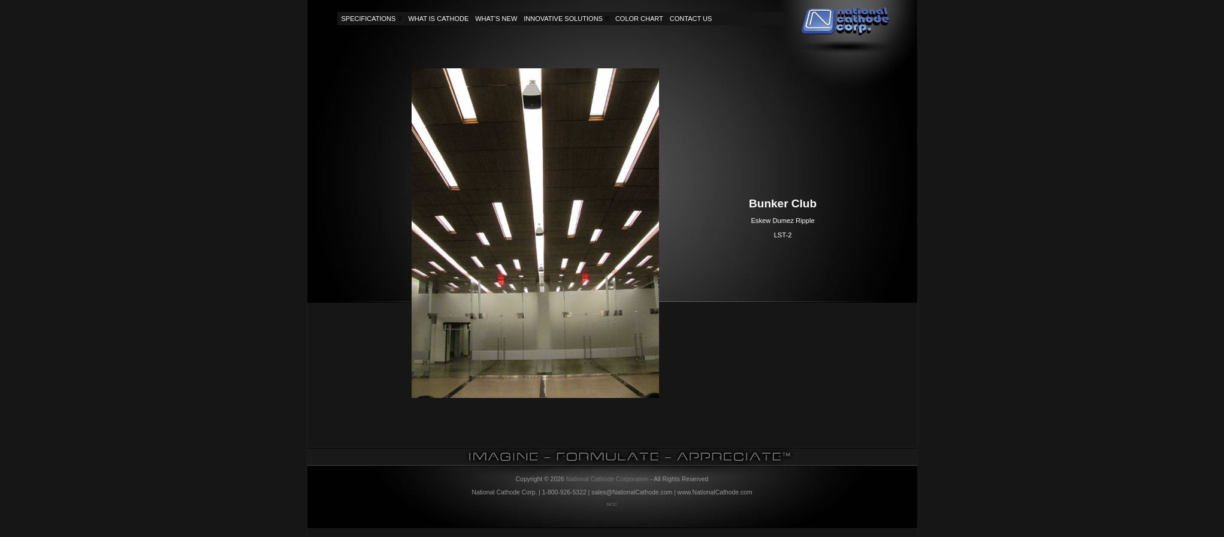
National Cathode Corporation (607, 479)
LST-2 (783, 235)
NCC (612, 504)
